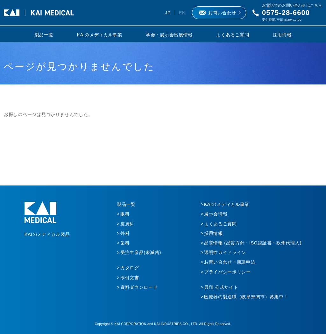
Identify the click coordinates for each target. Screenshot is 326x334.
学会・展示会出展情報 (169, 34)
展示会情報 (216, 213)
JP (168, 12)
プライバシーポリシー (227, 271)
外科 (125, 233)
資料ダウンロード (139, 287)
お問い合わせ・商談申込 (230, 262)
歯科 (125, 242)
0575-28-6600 (286, 13)
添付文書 (129, 277)
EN (182, 12)
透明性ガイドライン (225, 252)
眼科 (125, 213)
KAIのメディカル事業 (99, 34)
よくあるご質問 (232, 34)
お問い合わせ (222, 12)
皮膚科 (127, 223)
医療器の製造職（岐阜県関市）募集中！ (246, 296)
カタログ (129, 267)
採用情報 (282, 34)
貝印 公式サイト (221, 287)
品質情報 (252, 242)
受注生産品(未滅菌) (140, 252)
